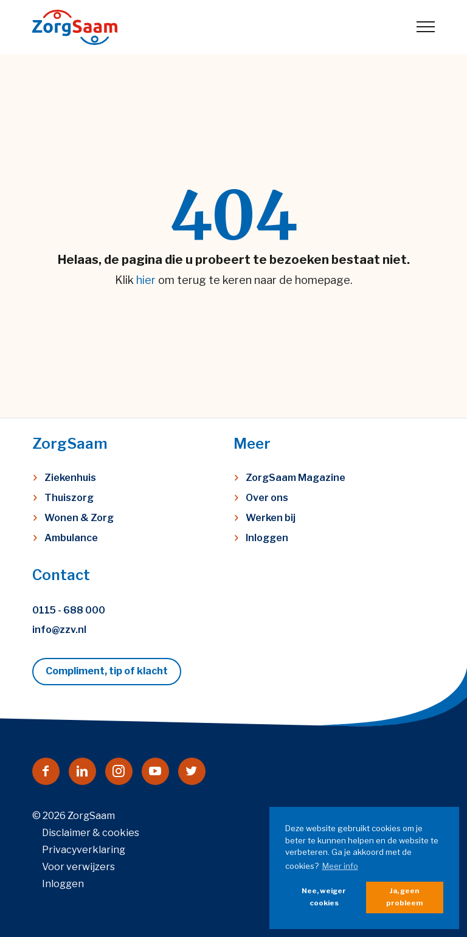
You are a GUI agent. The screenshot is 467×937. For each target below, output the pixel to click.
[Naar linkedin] (82, 771)
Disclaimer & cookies (90, 832)
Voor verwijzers (78, 867)
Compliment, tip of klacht (107, 671)
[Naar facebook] (46, 771)
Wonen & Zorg (79, 518)
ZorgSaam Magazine (295, 477)
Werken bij (271, 518)
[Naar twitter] (192, 771)
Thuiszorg (69, 497)
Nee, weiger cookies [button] (324, 897)
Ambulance (71, 538)
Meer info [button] (340, 866)
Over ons (267, 497)
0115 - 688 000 (68, 610)
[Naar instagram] (119, 771)
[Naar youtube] (155, 771)
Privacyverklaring (83, 850)
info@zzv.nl (59, 629)
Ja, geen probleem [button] (404, 897)
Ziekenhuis (70, 477)
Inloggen (267, 538)
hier (146, 280)
